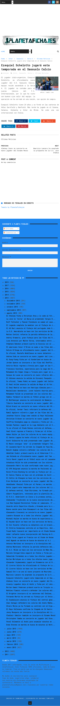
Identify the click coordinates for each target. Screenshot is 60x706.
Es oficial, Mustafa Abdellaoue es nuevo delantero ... (30, 353)
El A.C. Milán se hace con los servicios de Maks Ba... (30, 550)
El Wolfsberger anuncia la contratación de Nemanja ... (30, 400)
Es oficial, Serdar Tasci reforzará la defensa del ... (30, 410)
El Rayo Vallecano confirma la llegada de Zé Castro (29, 609)
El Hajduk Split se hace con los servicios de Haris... (30, 522)
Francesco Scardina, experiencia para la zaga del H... (30, 369)
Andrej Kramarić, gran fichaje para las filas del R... (30, 338)
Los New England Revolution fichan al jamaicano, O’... (30, 503)
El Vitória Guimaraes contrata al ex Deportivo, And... (30, 528)
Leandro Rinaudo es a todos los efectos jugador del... (30, 516)
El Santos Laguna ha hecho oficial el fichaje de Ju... (30, 438)
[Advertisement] (30, 20)
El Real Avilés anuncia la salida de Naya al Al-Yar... (30, 385)
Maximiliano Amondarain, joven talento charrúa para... (30, 391)
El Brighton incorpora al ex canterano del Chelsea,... (30, 594)
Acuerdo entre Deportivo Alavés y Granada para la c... (30, 506)
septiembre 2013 (14, 310)
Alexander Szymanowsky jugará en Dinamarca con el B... (30, 562)
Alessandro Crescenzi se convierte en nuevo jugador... (30, 513)
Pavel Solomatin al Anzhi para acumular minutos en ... (30, 622)
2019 (7, 282)
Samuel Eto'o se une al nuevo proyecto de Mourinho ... (30, 572)
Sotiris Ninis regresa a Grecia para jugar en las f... (30, 366)
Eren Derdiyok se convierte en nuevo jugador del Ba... (30, 481)
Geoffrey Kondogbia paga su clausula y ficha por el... (30, 422)
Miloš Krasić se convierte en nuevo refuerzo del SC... (30, 406)
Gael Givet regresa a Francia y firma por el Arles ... (30, 431)
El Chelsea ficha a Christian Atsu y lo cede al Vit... (30, 316)
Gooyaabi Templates (46, 698)
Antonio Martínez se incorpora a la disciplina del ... (30, 544)
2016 (7, 289)
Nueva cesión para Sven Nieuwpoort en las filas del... (30, 509)
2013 (7, 298)
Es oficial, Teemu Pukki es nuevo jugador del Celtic (29, 381)
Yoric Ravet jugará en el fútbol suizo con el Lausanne (30, 459)
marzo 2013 (12, 641)
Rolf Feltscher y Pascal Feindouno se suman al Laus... (30, 322)
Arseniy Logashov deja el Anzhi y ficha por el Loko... (30, 584)
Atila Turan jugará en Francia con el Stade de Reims (29, 537)
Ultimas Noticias (43, 59)
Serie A (30, 59)
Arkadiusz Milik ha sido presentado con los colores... (30, 463)
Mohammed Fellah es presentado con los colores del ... (30, 394)
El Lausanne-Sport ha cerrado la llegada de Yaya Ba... (30, 447)
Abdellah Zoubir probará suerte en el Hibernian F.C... (30, 453)
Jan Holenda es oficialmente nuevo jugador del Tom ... (30, 456)
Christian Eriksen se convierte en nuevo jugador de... (30, 419)
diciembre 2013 (14, 301)
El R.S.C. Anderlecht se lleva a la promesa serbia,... (30, 497)
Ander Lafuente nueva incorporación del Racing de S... (30, 534)
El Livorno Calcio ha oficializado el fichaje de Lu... (30, 566)
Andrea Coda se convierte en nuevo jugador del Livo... (30, 356)
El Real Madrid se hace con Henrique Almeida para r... (30, 388)
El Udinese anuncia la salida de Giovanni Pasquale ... (30, 378)
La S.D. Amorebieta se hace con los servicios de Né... (30, 332)
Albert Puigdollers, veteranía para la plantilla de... (30, 494)
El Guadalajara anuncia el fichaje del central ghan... (30, 600)
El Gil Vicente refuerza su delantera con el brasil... (30, 525)
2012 (7, 651)
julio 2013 (12, 629)
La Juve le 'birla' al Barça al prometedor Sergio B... (30, 319)
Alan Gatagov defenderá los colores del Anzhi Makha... (30, 603)
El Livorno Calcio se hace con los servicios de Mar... (30, 569)
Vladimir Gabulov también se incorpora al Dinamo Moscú (30, 616)
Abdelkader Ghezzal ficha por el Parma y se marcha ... (30, 484)
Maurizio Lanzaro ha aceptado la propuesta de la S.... (30, 575)
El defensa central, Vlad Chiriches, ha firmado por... (30, 491)
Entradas (8, 229)
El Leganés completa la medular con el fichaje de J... (30, 325)
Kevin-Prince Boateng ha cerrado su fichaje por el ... (30, 472)
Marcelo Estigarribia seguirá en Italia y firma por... (30, 553)
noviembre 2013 (14, 304)
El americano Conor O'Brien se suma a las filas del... (30, 347)
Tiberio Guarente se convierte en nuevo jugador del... (30, 403)
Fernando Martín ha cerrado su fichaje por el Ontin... (30, 597)
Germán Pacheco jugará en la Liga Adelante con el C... (30, 425)
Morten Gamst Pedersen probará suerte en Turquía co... (30, 587)
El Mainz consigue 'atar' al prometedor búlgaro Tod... (30, 444)
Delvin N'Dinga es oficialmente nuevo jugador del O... (30, 350)
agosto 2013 (12, 313)
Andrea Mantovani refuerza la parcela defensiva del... (30, 547)
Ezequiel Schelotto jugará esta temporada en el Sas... (30, 578)
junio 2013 (12, 632)
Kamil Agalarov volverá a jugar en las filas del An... (30, 413)
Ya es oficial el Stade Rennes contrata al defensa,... (30, 428)
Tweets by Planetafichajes (12, 207)
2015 (7, 292)
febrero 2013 (13, 644)
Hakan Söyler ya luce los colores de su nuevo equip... (30, 435)
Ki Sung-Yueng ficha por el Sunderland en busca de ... (30, 360)
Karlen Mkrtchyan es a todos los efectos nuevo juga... (30, 559)
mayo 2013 (11, 635)
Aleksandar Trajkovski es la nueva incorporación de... (30, 500)
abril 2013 (12, 638)
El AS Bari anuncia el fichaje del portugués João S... (30, 328)
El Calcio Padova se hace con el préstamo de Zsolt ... (30, 475)
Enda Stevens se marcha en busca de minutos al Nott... (30, 625)
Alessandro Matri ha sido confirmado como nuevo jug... (30, 466)
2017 (7, 285)
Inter (11, 59)
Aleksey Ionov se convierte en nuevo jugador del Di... (30, 581)
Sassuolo (20, 59)
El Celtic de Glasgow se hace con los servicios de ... (30, 478)
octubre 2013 (13, 307)
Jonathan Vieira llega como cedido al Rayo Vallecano (29, 416)
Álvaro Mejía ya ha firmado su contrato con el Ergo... (30, 606)
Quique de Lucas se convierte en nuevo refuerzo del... (30, 375)
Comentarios (10, 233)
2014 (7, 295)
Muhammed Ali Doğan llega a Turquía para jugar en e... (30, 372)
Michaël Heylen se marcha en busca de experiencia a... (30, 519)
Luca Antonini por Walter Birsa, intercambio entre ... (30, 341)
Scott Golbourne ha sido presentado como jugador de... (30, 441)
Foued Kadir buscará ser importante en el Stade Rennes (30, 531)
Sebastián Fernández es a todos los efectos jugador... (30, 556)
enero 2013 (12, 648)
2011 (7, 655)
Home (3, 51)
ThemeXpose (19, 698)
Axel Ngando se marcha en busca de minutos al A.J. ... (30, 541)
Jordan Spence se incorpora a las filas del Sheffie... (30, 363)
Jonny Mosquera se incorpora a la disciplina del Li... (30, 612)
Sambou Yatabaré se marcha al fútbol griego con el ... (30, 397)
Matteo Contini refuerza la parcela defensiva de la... (30, 335)
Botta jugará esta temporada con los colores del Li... (30, 488)
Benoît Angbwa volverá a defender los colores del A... (30, 450)
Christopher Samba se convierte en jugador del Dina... (30, 619)
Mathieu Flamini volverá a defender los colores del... (30, 591)
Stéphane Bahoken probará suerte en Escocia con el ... (30, 344)
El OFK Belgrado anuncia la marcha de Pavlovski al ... (30, 469)
